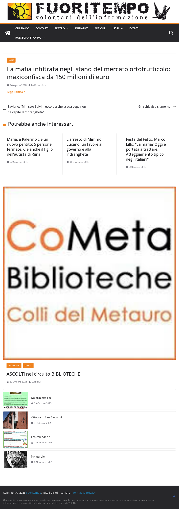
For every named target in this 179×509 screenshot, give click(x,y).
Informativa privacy (83, 492)
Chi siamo (22, 28)
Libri (115, 28)
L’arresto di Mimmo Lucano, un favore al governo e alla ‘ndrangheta (84, 147)
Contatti (41, 28)
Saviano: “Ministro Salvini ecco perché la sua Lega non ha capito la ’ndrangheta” (44, 109)
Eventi (134, 28)
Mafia (11, 60)
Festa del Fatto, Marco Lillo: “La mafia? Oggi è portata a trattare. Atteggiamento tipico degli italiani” (146, 149)
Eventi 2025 (14, 365)
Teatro (60, 28)
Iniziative (81, 28)
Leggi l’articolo (16, 92)
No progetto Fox (41, 398)
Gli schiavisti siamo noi (157, 106)
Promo (28, 365)
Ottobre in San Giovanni (46, 417)
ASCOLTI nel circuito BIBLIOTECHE (43, 374)
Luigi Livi (36, 381)
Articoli (100, 28)
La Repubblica (38, 85)
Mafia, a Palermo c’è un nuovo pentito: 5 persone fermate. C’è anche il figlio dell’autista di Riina (30, 147)
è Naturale (38, 456)
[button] (67, 28)
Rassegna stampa (28, 37)
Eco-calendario (40, 437)
